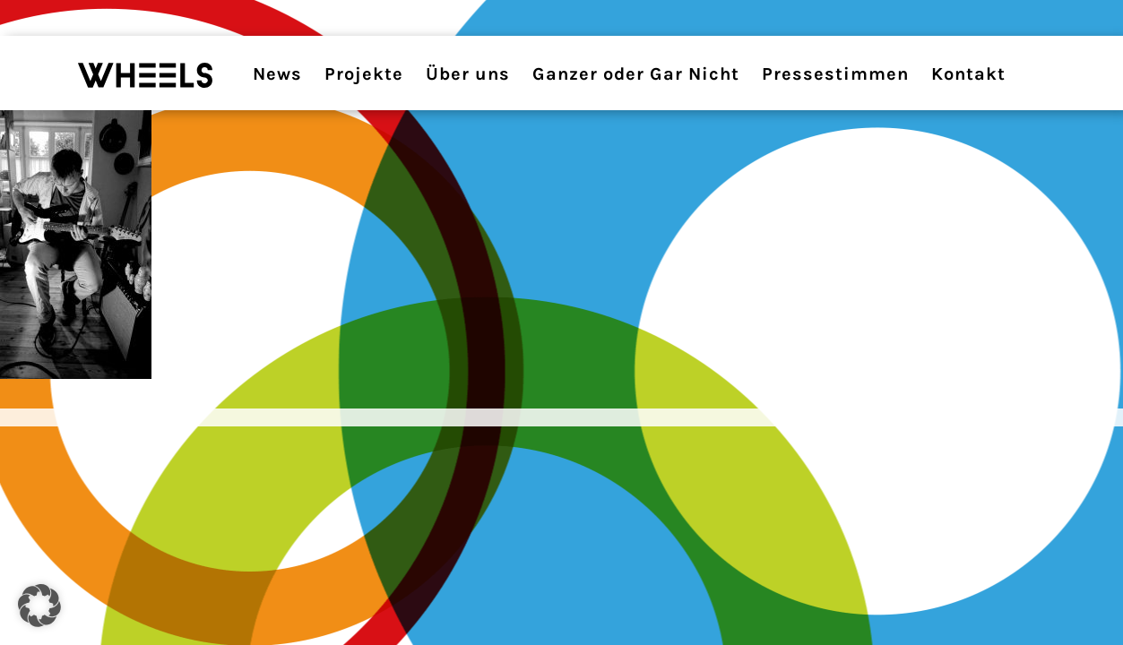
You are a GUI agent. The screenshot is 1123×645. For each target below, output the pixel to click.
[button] (39, 605)
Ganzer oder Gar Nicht (635, 74)
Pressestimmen (835, 74)
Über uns (468, 74)
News (277, 74)
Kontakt (968, 74)
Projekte (363, 74)
